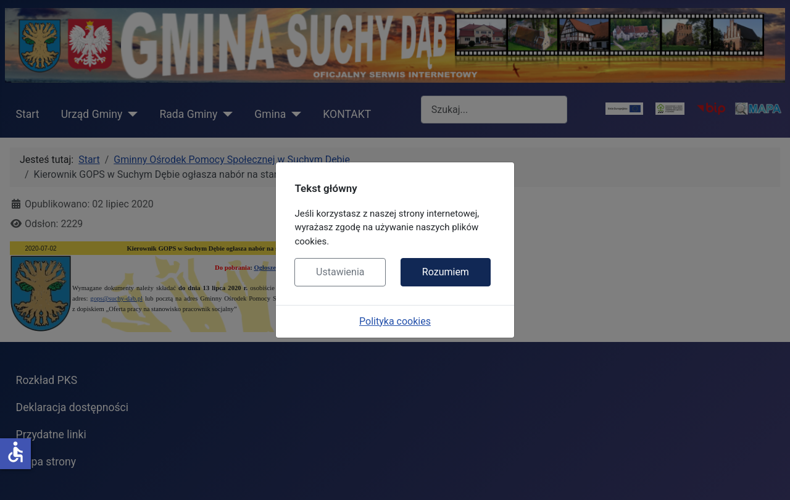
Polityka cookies (395, 321)
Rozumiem (445, 272)
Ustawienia (340, 272)
